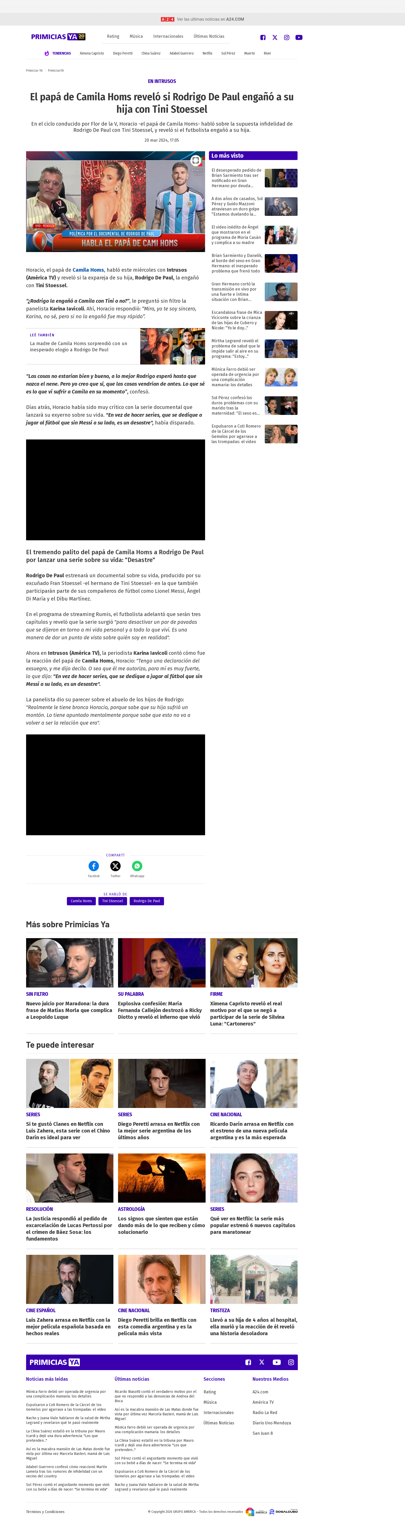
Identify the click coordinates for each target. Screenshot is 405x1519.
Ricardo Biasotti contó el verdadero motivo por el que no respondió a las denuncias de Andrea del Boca (156, 1394)
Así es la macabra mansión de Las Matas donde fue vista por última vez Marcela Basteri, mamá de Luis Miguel (68, 1451)
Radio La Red (265, 1410)
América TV (263, 1400)
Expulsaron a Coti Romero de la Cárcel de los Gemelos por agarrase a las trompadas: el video (66, 1404)
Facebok (94, 869)
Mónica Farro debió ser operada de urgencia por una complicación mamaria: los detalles (66, 1391)
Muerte (249, 53)
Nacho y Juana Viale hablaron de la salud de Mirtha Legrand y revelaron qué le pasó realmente (68, 1418)
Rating (113, 36)
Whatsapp (137, 869)
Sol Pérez (228, 53)
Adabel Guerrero (182, 53)
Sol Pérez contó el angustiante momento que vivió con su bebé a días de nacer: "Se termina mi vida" (68, 1484)
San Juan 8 (263, 1431)
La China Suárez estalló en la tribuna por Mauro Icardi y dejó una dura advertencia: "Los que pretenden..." (65, 1433)
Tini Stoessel (112, 901)
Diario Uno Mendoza (272, 1420)
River (267, 53)
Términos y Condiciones (45, 1509)
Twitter (115, 869)
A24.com (260, 1389)
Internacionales (168, 36)
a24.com (235, 19)
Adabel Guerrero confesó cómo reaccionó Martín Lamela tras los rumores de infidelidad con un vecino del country (66, 1469)
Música (136, 36)
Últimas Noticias (209, 36)
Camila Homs (88, 270)
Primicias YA (34, 70)
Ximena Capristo (92, 53)
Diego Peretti (123, 53)
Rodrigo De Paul (147, 901)
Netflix (207, 53)
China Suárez (151, 53)
